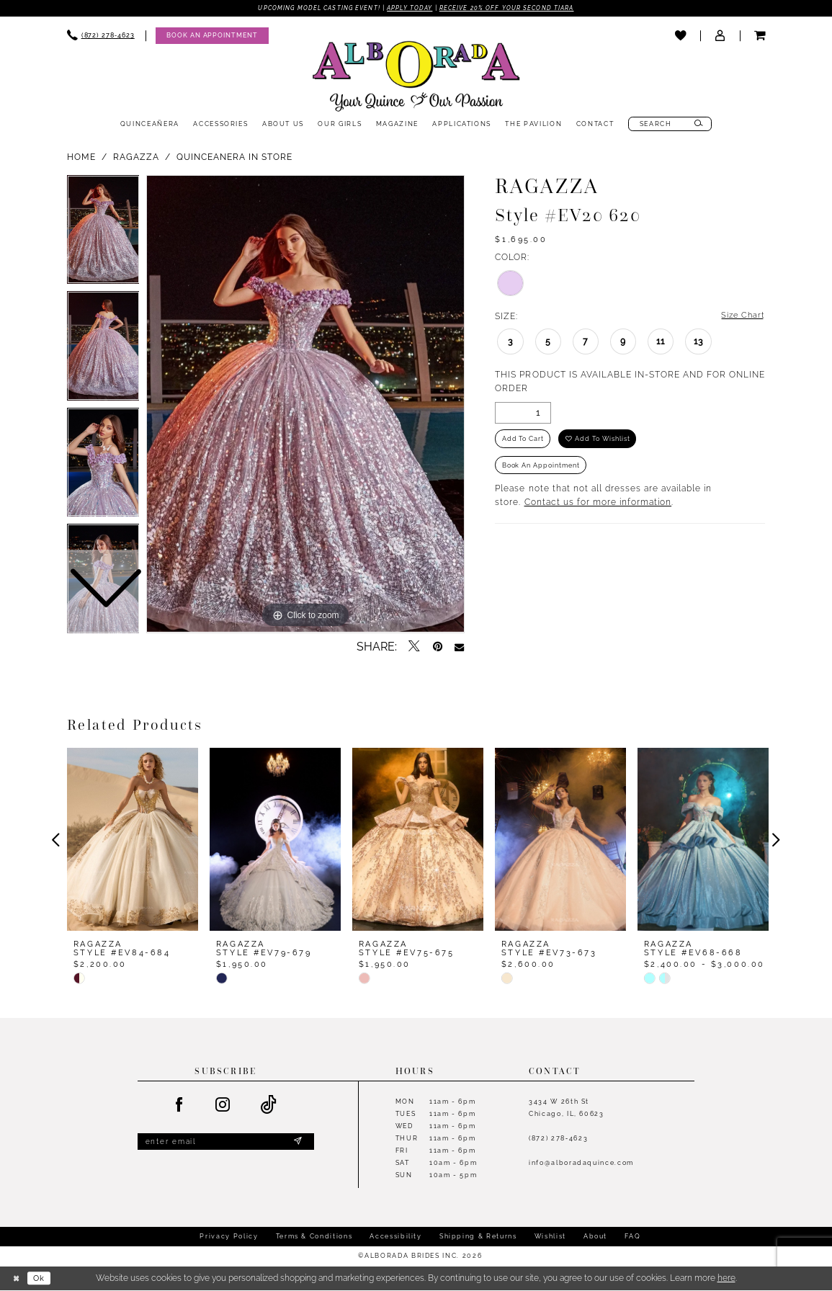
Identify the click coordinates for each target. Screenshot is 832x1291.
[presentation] (132, 840)
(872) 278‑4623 (558, 1139)
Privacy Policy (229, 1237)
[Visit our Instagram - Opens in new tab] (223, 1105)
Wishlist (550, 1237)
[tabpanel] (305, 405)
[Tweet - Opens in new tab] (414, 647)
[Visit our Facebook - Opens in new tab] (179, 1105)
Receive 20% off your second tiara (515, 8)
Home (81, 156)
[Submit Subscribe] (298, 1143)
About (595, 1237)
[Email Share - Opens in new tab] (459, 647)
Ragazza (136, 156)
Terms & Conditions (314, 1237)
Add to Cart (523, 441)
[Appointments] (212, 36)
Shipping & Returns (478, 1237)
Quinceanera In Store (234, 156)
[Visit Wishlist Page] (680, 37)
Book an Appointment (542, 470)
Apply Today (409, 8)
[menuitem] (101, 36)
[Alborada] (416, 79)
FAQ (632, 1237)
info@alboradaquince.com (581, 1163)
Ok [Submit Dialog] (41, 1278)
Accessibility (395, 1237)
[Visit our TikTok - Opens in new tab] (269, 1106)
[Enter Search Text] (670, 125)
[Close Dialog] (16, 1279)
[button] (720, 37)
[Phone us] (101, 36)
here (726, 1279)
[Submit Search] (699, 125)
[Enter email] (226, 1143)
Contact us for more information (598, 508)
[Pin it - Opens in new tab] (437, 647)
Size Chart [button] (741, 316)
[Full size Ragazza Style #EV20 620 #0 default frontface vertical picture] (305, 405)
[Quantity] (523, 414)
